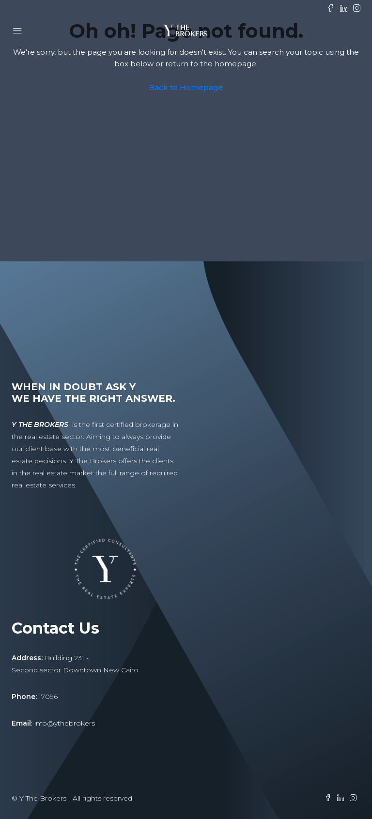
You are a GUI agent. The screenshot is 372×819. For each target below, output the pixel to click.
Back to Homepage (186, 87)
